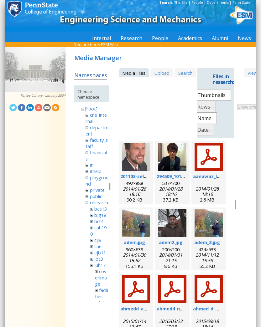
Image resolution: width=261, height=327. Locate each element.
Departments (218, 2)
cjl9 (97, 240)
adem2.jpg (171, 242)
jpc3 (98, 259)
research (99, 202)
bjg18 (100, 215)
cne (98, 246)
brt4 (98, 221)
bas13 (100, 209)
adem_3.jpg (207, 242)
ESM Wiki (109, 44)
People (197, 2)
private (97, 190)
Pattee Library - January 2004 (42, 95)
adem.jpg (134, 242)
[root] (91, 108)
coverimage (101, 277)
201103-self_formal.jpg (146, 176)
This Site (181, 2)
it (91, 165)
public (96, 196)
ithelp (96, 171)
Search (185, 73)
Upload (162, 73)
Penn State (241, 2)
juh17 (100, 265)
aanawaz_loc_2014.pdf (218, 176)
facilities (101, 293)
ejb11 (100, 252)
